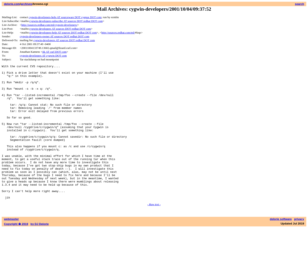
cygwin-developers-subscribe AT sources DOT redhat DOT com (66, 21)
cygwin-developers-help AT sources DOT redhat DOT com (63, 32)
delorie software (281, 246)
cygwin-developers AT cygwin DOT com (43, 55)
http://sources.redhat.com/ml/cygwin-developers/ (49, 24)
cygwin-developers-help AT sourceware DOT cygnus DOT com (65, 17)
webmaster (11, 246)
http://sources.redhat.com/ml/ (118, 32)
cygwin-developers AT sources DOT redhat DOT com (60, 28)
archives (26, 4)
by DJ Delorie (40, 250)
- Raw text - (154, 231)
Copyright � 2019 (16, 250)
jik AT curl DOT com (54, 51)
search (299, 4)
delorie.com (12, 4)
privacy (299, 246)
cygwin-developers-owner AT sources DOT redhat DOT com (54, 36)
